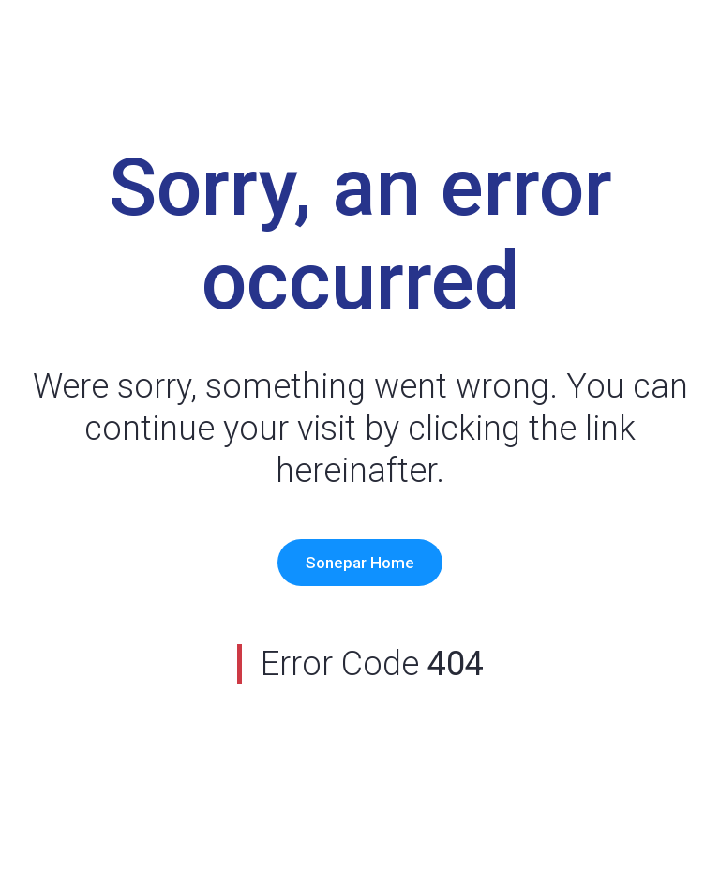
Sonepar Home (360, 562)
